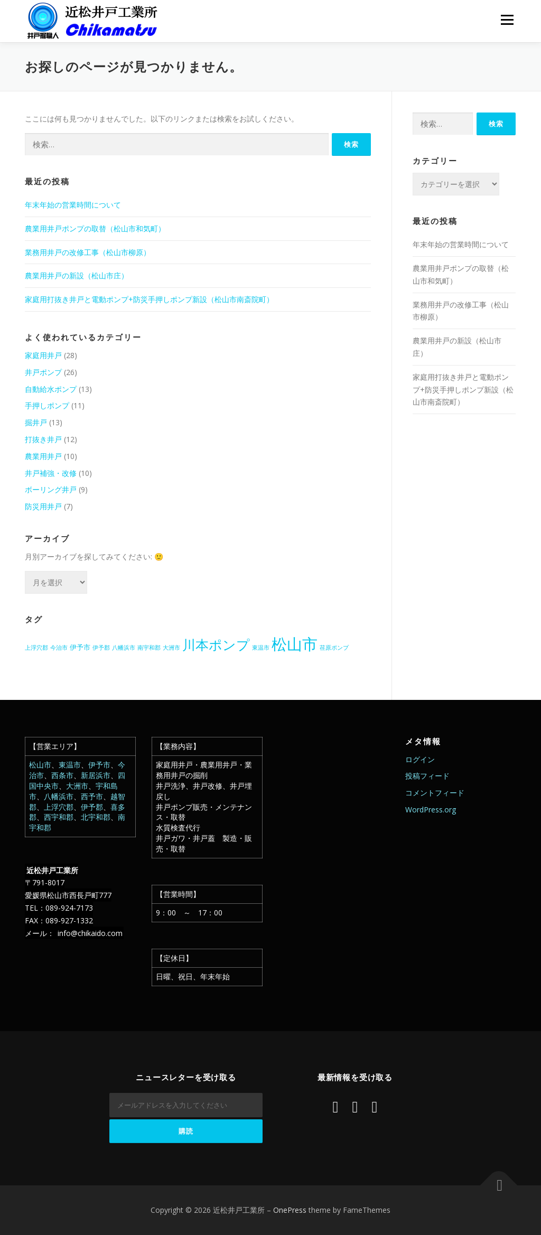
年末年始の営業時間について (73, 205)
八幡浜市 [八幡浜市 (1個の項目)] (123, 647)
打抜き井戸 (43, 439)
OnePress (289, 1210)
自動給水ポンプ (51, 389)
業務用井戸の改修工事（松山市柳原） (88, 252)
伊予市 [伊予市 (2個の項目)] (80, 647)
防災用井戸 (43, 506)
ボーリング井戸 (51, 489)
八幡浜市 (58, 796)
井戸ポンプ (43, 372)
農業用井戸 (43, 456)
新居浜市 (95, 775)
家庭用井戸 (43, 355)
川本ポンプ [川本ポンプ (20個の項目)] (216, 644)
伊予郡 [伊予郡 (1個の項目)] (101, 647)
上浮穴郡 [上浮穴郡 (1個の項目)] (36, 647)
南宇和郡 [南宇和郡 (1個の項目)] (149, 647)
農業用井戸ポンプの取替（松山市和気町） (95, 228)
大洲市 (77, 786)
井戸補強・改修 (51, 473)
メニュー (507, 20)
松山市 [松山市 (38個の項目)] (295, 643)
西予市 (92, 796)
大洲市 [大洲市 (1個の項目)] (171, 647)
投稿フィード (427, 776)
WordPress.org (430, 809)
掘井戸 (36, 422)
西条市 (62, 775)
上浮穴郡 (58, 807)
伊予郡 (92, 807)
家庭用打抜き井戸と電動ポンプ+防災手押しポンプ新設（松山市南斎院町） (149, 299)
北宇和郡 (95, 817)
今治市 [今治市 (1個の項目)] (59, 647)
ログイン (420, 759)
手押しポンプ (47, 405)
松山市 (40, 765)
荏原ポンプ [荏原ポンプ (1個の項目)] (334, 647)
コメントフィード (434, 793)
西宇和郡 (58, 817)
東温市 (70, 765)
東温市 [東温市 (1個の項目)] (260, 647)
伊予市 (99, 765)
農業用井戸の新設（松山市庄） (76, 275)
